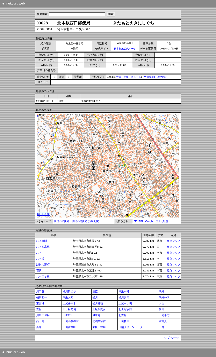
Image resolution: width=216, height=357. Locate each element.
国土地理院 (162, 221)
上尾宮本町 (69, 327)
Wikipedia (149, 77)
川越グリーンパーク (130, 327)
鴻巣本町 (123, 291)
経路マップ (173, 240)
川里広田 (68, 315)
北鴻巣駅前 (99, 321)
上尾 (161, 327)
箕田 (161, 309)
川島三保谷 (43, 315)
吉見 (39, 309)
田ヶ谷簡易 (69, 309)
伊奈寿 (96, 315)
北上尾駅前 (125, 309)
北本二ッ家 (43, 276)
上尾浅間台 (99, 309)
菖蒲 (39, 327)
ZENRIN (138, 221)
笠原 (95, 291)
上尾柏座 (123, 321)
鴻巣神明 (164, 297)
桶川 (95, 297)
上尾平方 (164, 315)
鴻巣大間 (68, 297)
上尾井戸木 (69, 303)
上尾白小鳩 (125, 303)
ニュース (136, 77)
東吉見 (40, 303)
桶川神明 (97, 303)
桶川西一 (41, 297)
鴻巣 (161, 291)
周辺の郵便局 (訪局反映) (85, 221)
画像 (126, 77)
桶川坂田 (123, 297)
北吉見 (122, 315)
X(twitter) (162, 77)
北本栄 (40, 258)
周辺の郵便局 (61, 221)
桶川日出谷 (69, 291)
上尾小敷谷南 (71, 321)
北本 (39, 252)
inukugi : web (13, 3)
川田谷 (40, 291)
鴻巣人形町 (43, 264)
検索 (118, 77)
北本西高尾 (43, 246)
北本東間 (41, 240)
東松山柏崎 (99, 327)
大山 (161, 303)
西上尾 (40, 321)
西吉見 (163, 321)
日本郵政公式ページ (125, 48)
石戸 (39, 270)
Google (149, 221)
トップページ (170, 338)
